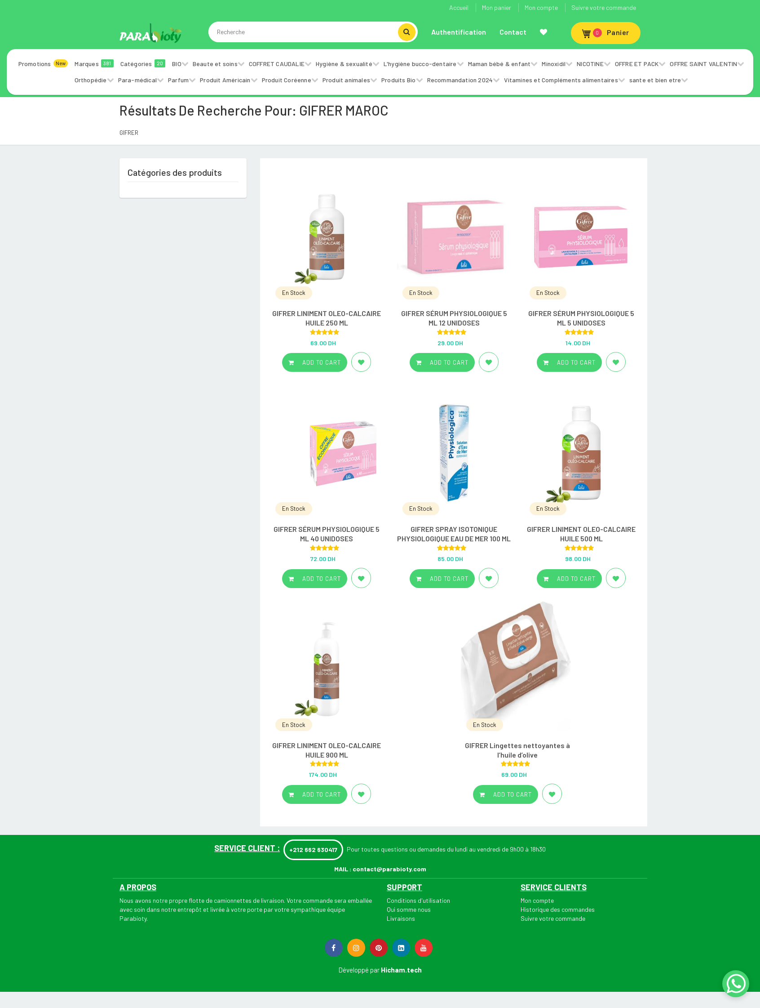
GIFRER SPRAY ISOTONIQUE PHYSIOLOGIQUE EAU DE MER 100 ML (454, 534)
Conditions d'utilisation (418, 900)
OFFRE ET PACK (637, 63)
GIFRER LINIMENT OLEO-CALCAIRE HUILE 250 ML (326, 318)
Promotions (43, 63)
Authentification (458, 31)
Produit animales (346, 80)
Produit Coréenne (286, 80)
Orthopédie (91, 80)
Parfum (178, 80)
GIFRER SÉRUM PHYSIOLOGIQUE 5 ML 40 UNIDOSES (327, 534)
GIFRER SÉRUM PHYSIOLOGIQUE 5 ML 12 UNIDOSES (454, 318)
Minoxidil (554, 63)
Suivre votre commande (603, 7)
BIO (176, 63)
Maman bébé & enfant (499, 63)
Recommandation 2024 (460, 80)
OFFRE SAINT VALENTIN (703, 63)
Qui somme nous (409, 909)
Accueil (458, 7)
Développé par (359, 970)
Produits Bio (398, 80)
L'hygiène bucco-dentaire (420, 63)
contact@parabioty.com (389, 869)
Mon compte (541, 7)
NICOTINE (590, 63)
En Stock (293, 292)
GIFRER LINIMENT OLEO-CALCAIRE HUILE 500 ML (581, 534)
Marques (94, 63)
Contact (512, 31)
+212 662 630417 (313, 849)
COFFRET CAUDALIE (277, 63)
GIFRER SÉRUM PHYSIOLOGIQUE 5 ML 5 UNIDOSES (581, 318)
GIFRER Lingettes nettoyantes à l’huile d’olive (517, 750)
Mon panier (496, 7)
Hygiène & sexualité (344, 63)
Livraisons (401, 918)
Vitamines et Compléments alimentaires (561, 80)
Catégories (143, 63)
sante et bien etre (655, 80)
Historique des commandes (558, 909)
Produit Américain (225, 80)
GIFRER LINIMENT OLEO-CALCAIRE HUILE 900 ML (326, 750)
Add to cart (314, 362)
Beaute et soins (215, 63)
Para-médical (137, 80)
